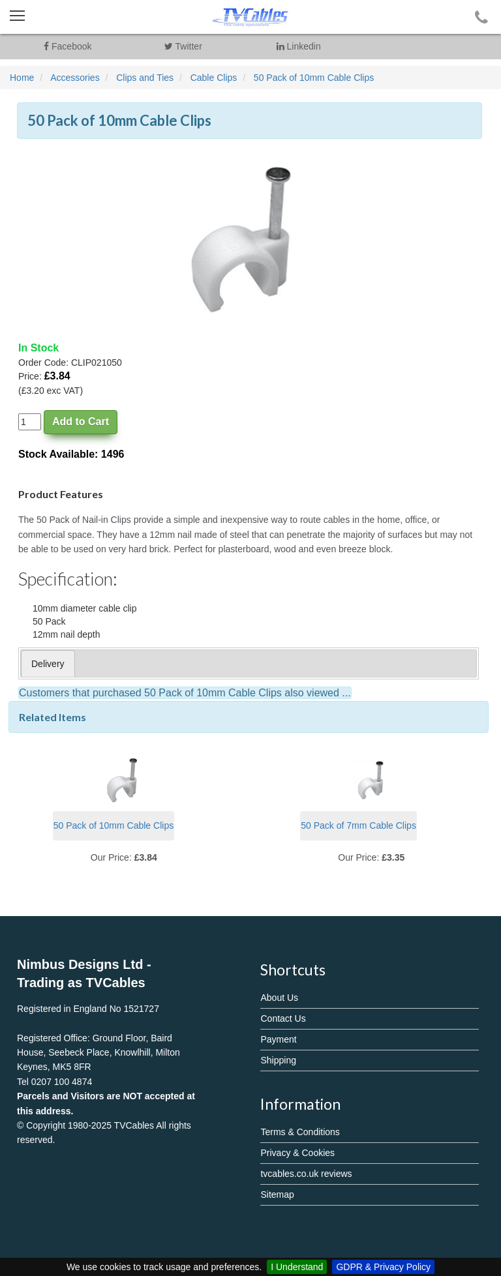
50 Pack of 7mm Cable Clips (358, 825)
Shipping (278, 1060)
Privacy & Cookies (297, 1153)
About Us (279, 997)
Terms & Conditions (299, 1132)
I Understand (297, 1267)
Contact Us (282, 1018)
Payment (278, 1039)
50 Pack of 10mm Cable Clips (113, 825)
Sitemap (277, 1194)
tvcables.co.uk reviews (306, 1173)
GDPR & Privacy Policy (383, 1267)
